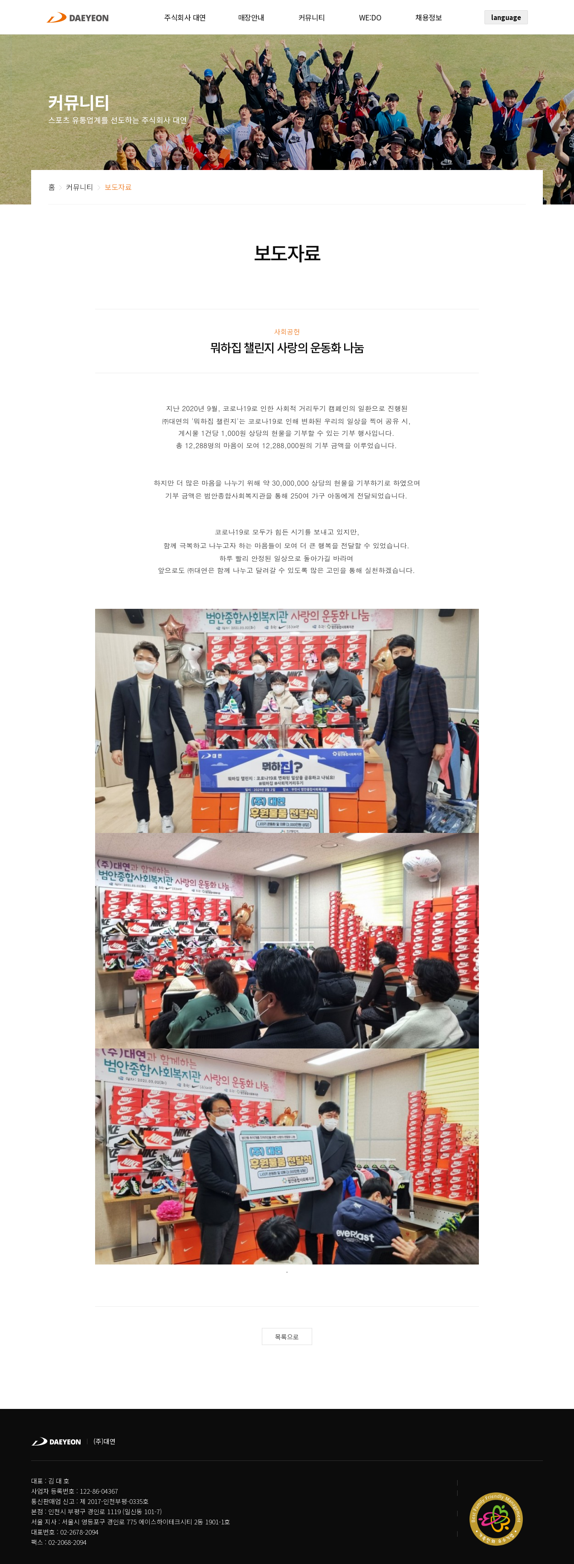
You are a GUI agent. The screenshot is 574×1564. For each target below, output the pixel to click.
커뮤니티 (312, 17)
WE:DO (370, 17)
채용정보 (428, 17)
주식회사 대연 (185, 17)
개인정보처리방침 (55, 1520)
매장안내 (251, 17)
